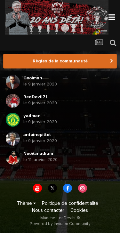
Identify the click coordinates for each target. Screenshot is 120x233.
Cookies (79, 210)
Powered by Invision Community (60, 223)
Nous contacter (48, 210)
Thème (26, 203)
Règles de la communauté (60, 60)
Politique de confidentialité (70, 203)
